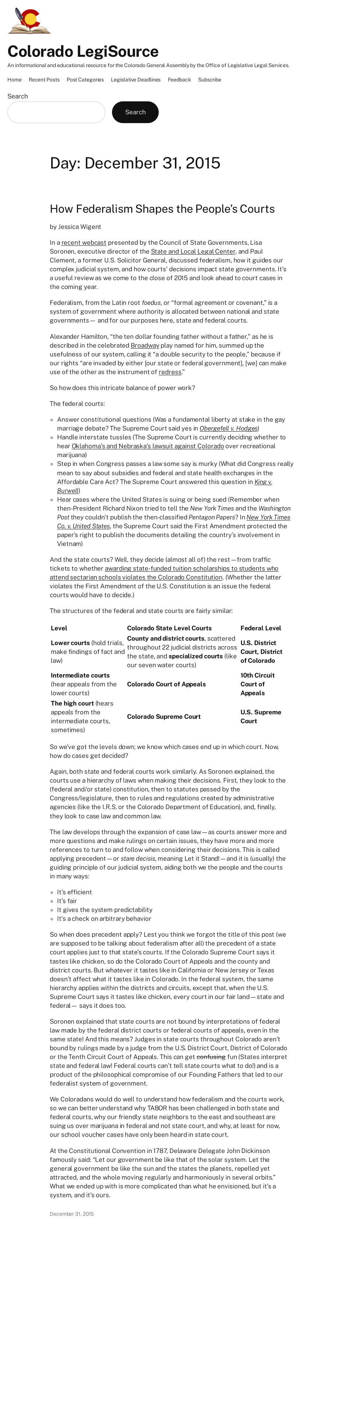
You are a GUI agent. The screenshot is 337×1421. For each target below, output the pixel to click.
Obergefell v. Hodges (228, 428)
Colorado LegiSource (83, 51)
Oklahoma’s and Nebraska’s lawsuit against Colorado (148, 446)
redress (170, 372)
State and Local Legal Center (193, 251)
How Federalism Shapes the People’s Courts (162, 208)
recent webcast (84, 242)
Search (17, 96)
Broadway (145, 345)
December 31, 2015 (72, 1214)
